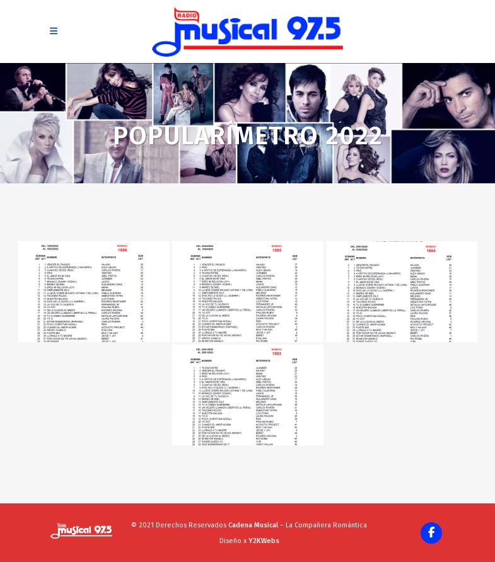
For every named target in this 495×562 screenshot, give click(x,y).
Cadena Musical (253, 525)
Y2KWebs (263, 541)
